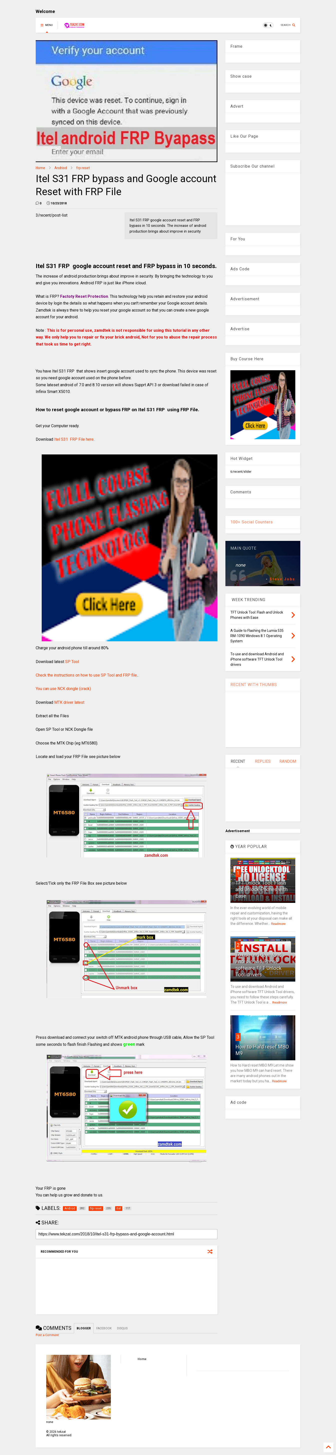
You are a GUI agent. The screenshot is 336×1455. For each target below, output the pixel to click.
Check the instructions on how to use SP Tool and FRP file (86, 675)
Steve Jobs (282, 579)
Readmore (278, 924)
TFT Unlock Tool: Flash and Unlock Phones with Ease (261, 889)
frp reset (83, 168)
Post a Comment (47, 1335)
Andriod (60, 168)
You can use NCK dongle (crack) (63, 688)
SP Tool (72, 661)
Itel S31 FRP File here (74, 439)
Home (40, 168)
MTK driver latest (69, 702)
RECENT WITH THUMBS (253, 684)
